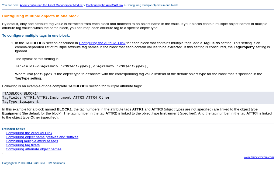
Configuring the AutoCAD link (104, 5)
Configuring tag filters (23, 149)
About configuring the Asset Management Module (51, 5)
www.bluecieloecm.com (259, 160)
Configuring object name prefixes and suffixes (42, 141)
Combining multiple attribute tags (32, 145)
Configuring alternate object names (33, 153)
